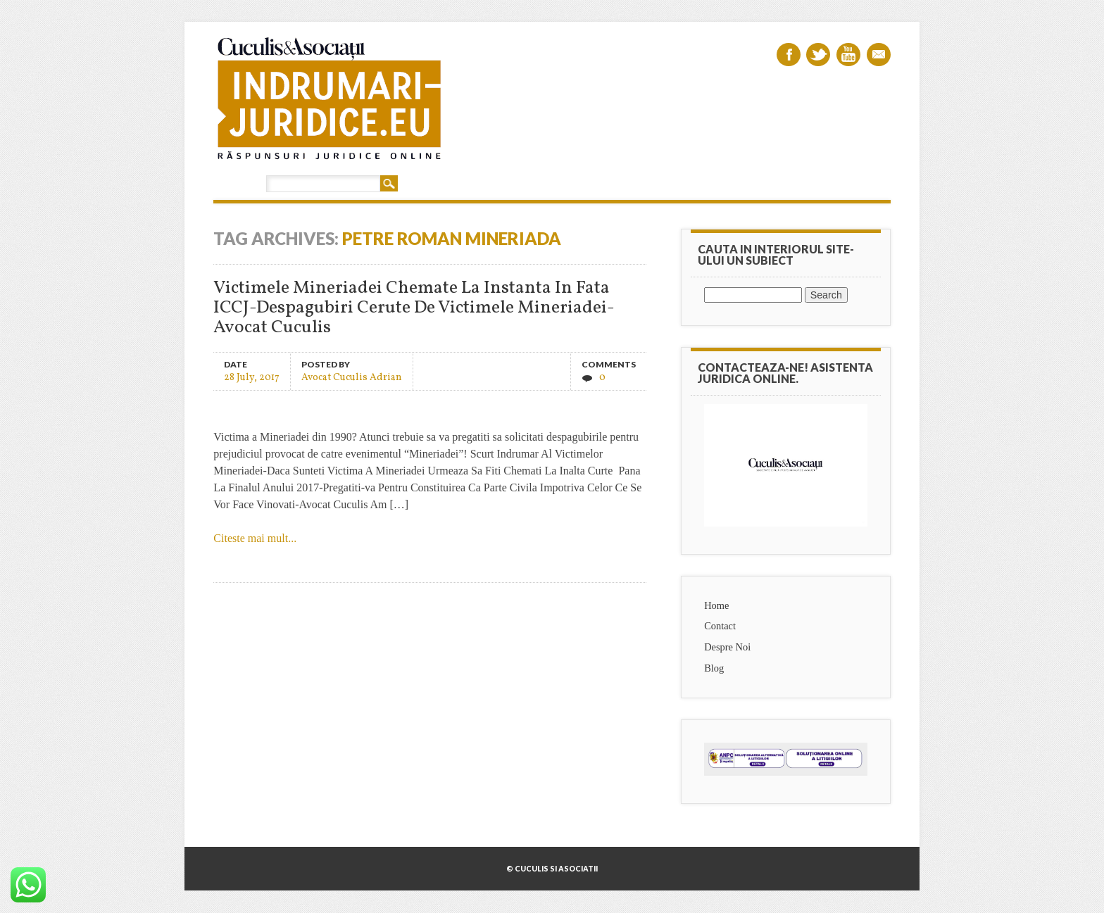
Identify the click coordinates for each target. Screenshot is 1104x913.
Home (716, 605)
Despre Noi (727, 647)
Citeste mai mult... (254, 538)
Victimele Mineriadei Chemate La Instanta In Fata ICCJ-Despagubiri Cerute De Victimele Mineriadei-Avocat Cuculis (414, 308)
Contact (720, 625)
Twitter (818, 54)
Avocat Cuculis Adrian (351, 377)
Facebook (789, 54)
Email (879, 54)
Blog (714, 668)
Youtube (848, 54)
